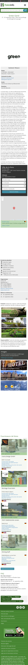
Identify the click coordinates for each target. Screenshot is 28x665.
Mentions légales (5, 643)
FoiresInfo (7, 4)
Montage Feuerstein (8, 488)
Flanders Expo (5, 221)
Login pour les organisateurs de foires (9, 650)
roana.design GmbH (8, 456)
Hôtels (2, 623)
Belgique (17, 596)
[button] (14, 208)
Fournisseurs (4, 621)
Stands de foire (5, 464)
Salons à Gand (5, 225)
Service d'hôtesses (6, 557)
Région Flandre (6, 599)
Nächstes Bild (26, 477)
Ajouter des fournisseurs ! (7, 568)
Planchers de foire (6, 498)
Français (24, 1)
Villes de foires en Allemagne (7, 616)
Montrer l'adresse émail (7, 78)
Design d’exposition (7, 466)
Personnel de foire (6, 561)
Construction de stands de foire (10, 462)
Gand (20, 601)
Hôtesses (4, 559)
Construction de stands (8, 461)
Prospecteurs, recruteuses (8, 560)
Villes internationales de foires (8, 618)
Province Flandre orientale (9, 601)
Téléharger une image (7, 358)
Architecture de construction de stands (12, 465)
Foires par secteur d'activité (7, 611)
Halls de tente (5, 528)
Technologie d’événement (8, 526)
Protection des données (6, 641)
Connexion (3, 1)
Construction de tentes (8, 525)
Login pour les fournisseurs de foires (9, 653)
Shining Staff (6, 552)
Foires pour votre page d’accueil (8, 646)
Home (3, 596)
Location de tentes (6, 530)
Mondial (10, 596)
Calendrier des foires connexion (8, 648)
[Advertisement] (14, 34)
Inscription (9, 1)
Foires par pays (4, 613)
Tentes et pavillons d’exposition (10, 527)
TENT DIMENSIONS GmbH (10, 520)
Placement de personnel (8, 558)
